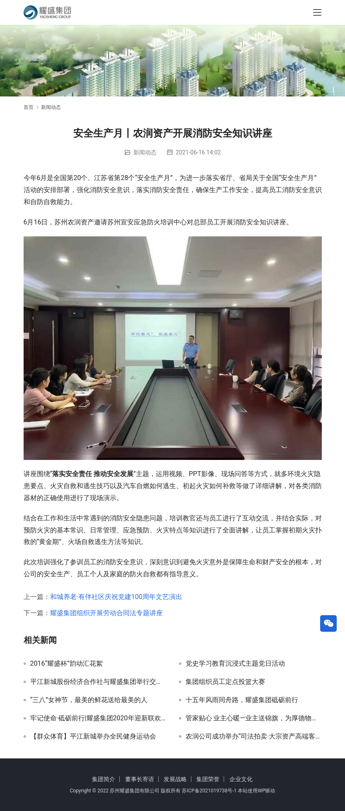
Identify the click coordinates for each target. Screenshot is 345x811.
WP (261, 791)
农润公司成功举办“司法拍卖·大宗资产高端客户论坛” (254, 736)
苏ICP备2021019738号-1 (209, 791)
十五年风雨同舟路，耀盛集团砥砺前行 (242, 700)
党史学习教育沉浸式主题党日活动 (235, 663)
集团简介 (103, 779)
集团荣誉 (208, 779)
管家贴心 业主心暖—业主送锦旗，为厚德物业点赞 (254, 718)
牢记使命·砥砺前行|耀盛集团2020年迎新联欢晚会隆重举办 (98, 718)
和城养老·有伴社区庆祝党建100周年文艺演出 (116, 597)
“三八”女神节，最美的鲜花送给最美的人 (88, 700)
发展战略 (175, 779)
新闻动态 (145, 152)
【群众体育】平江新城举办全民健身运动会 (93, 736)
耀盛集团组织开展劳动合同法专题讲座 (106, 613)
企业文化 (241, 779)
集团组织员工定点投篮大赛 (225, 682)
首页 (29, 107)
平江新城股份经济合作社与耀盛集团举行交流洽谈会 (98, 682)
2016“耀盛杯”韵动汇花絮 (66, 663)
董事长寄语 (139, 779)
